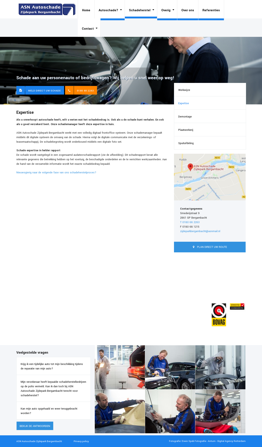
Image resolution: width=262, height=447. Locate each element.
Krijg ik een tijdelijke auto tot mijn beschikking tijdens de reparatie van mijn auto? (52, 366)
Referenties (211, 10)
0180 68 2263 (85, 91)
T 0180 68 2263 (190, 222)
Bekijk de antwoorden (35, 426)
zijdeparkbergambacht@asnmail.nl (200, 231)
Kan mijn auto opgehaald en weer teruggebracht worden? (49, 411)
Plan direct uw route (211, 247)
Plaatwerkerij (185, 130)
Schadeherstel (139, 10)
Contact (88, 29)
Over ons (187, 10)
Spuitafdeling (186, 143)
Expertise (183, 103)
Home (86, 10)
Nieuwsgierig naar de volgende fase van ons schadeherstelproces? (56, 172)
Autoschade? (108, 10)
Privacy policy (81, 441)
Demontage (185, 117)
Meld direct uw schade (44, 91)
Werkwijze (184, 90)
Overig (166, 10)
